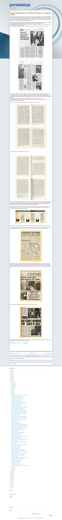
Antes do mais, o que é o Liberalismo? (17, 396)
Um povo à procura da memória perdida (17, 408)
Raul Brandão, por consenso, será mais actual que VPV (19, 465)
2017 (11, 382)
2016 (11, 471)
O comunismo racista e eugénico (16, 405)
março (12, 467)
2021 (11, 376)
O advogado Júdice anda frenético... (16, 404)
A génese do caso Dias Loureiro (16, 437)
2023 (11, 374)
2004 (11, 486)
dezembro (12, 383)
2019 (11, 379)
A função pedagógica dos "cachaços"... (17, 400)
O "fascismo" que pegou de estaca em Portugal (18, 409)
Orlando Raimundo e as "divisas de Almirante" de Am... (19, 425)
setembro (12, 387)
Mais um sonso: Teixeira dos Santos (16, 464)
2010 (11, 479)
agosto (12, 388)
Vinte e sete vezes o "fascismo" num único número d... (19, 413)
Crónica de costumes (14, 421)
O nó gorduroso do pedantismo (15, 461)
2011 (11, 478)
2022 (11, 375)
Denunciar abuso (12, 494)
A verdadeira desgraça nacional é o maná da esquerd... (19, 457)
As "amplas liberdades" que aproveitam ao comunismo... (19, 417)
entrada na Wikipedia (23, 207)
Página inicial (32, 353)
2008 (11, 482)
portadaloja (19, 5)
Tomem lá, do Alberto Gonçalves (16, 445)
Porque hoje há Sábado (14, 452)
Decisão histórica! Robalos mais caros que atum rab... (19, 453)
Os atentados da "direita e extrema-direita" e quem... (19, 429)
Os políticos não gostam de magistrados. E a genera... (19, 436)
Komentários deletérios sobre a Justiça (17, 397)
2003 (11, 487)
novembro (12, 384)
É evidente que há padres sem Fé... (16, 428)
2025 (11, 371)
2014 (11, 474)
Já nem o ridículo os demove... (15, 448)
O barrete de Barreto (14, 440)
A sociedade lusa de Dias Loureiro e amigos (17, 449)
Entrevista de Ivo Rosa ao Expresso (17, 358)
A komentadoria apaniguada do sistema (17, 401)
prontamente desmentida (32, 19)
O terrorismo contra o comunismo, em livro (17, 432)
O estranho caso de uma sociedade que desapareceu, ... (19, 424)
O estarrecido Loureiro (14, 456)
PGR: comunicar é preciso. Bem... (16, 460)
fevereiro (12, 468)
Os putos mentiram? (13, 363)
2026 (11, 370)
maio (12, 392)
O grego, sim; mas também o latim (16, 433)
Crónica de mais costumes (15, 420)
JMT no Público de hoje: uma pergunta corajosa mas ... (19, 412)
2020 (11, 378)
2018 (11, 380)
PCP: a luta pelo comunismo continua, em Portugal (18, 444)
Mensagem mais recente (14, 353)
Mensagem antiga (48, 353)
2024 (11, 372)
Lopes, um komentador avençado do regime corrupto (19, 441)
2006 (11, 483)
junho (12, 391)
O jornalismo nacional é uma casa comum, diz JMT (18, 416)
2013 (11, 475)
